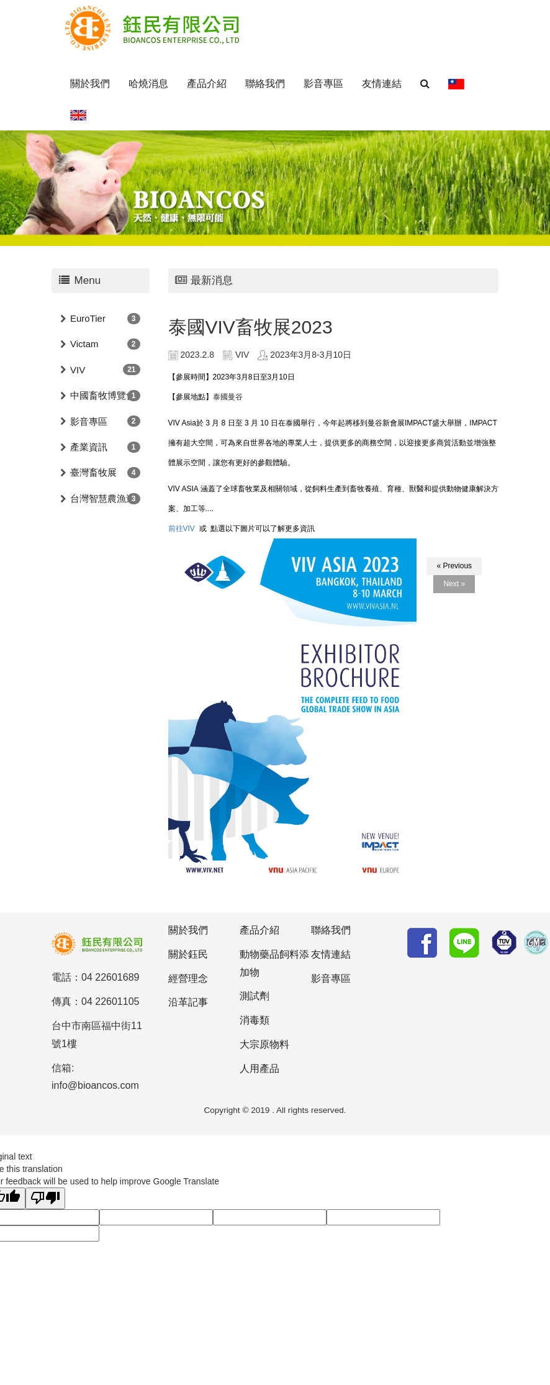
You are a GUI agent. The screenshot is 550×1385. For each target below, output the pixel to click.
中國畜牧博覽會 (102, 395)
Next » (454, 583)
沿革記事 (188, 1002)
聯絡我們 (265, 83)
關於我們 (90, 83)
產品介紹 (207, 83)
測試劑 (254, 996)
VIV (77, 370)
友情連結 (382, 83)
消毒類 (254, 1020)
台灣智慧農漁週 (102, 498)
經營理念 (188, 978)
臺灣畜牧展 (93, 472)
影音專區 (323, 83)
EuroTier (88, 318)
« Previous (454, 565)
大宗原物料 (264, 1044)
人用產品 (259, 1068)
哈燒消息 (148, 83)
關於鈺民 (188, 954)
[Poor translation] (45, 1198)
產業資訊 (88, 447)
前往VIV (181, 528)
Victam (84, 343)
